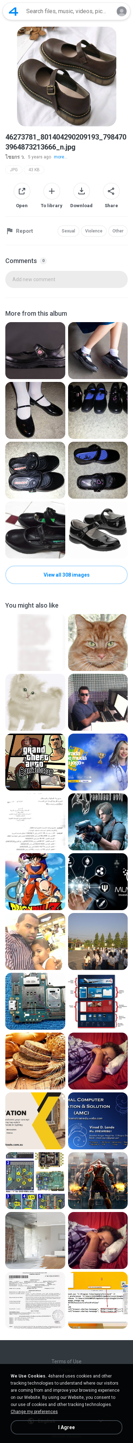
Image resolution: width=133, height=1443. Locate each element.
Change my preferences (34, 1411)
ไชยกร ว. (15, 157)
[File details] (35, 350)
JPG (14, 169)
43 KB (34, 169)
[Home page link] (13, 11)
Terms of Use (66, 1361)
